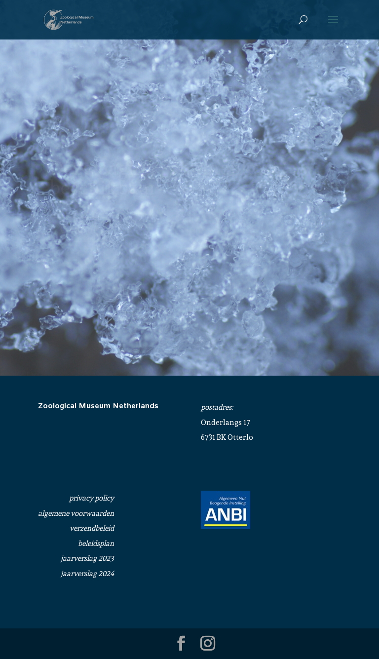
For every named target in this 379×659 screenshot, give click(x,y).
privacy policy (91, 498)
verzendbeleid (92, 528)
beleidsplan (96, 543)
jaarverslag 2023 (87, 558)
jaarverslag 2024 (87, 573)
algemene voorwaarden (76, 513)
